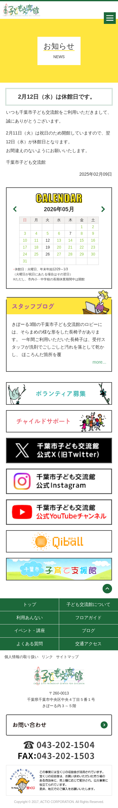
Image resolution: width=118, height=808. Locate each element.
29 (82, 254)
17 (25, 247)
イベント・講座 (29, 630)
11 (36, 240)
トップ (29, 604)
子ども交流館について (88, 604)
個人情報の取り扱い (21, 657)
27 (59, 254)
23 (93, 247)
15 (82, 240)
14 (70, 240)
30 (93, 254)
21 (70, 247)
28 (70, 254)
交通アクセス (88, 643)
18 (36, 247)
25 (36, 254)
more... (99, 362)
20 (59, 247)
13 (59, 240)
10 (25, 240)
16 (93, 240)
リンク (47, 657)
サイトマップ (67, 657)
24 (25, 254)
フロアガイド (88, 617)
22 (82, 247)
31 (25, 261)
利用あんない (29, 617)
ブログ (88, 630)
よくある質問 (29, 643)
